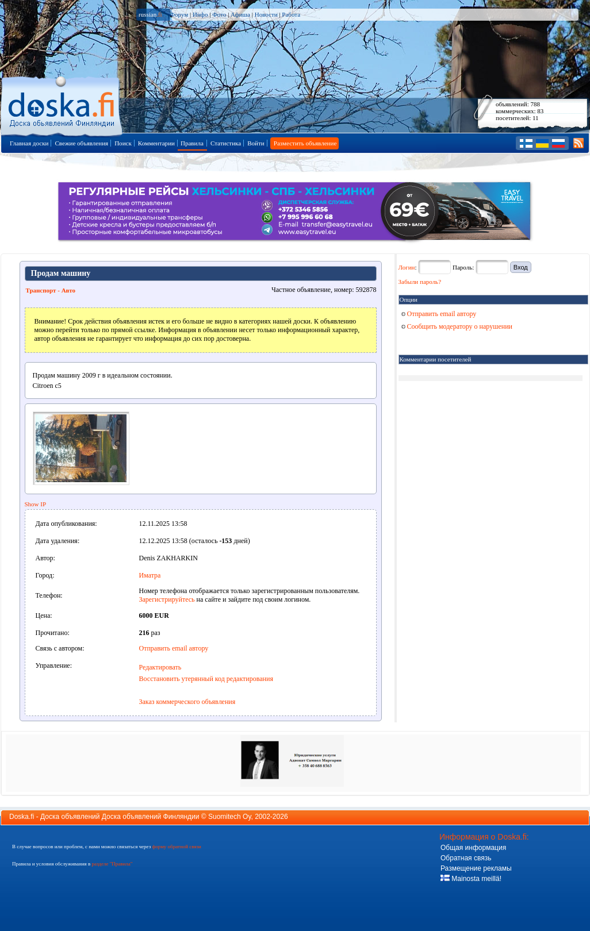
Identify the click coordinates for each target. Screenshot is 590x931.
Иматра (150, 575)
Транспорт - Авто (51, 290)
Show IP (36, 504)
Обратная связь (465, 858)
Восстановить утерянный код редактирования (206, 679)
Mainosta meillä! (470, 879)
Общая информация (473, 848)
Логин (407, 267)
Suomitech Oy (229, 817)
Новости (266, 14)
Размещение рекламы (476, 868)
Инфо (200, 14)
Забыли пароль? (420, 281)
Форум (179, 14)
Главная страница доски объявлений (62, 104)
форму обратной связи (176, 846)
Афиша (240, 14)
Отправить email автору (174, 648)
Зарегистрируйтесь (167, 599)
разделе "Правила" (111, 864)
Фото (219, 14)
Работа (291, 14)
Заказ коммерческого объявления (187, 702)
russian (150, 14)
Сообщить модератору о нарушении (457, 326)
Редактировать (160, 667)
